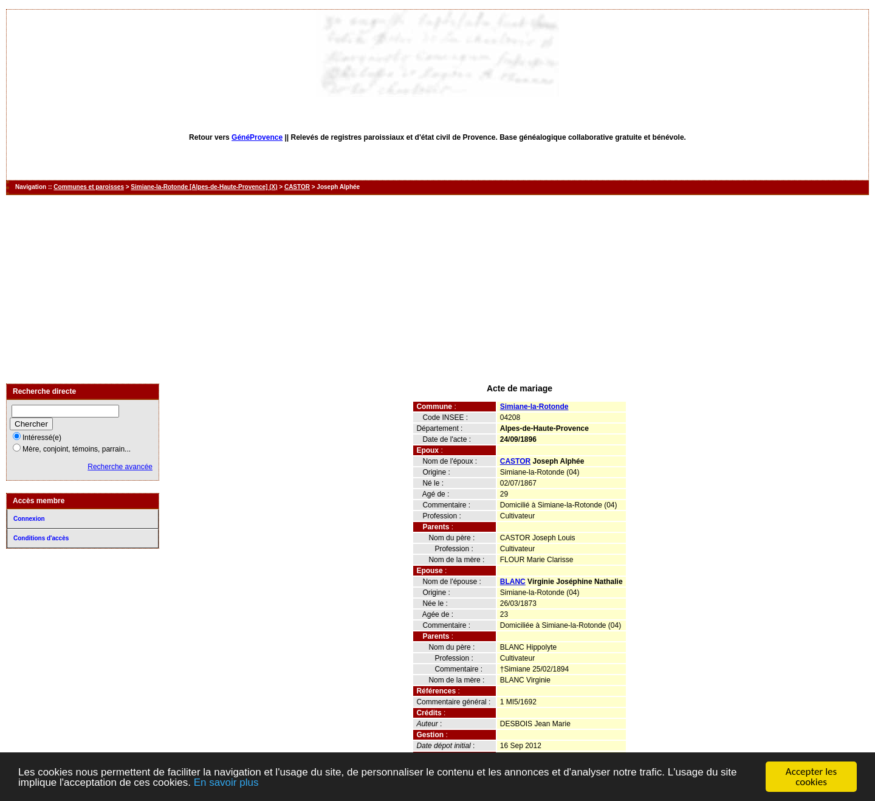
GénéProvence (257, 137)
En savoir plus (226, 783)
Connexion (29, 518)
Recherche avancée (120, 466)
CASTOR (297, 187)
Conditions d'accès (41, 538)
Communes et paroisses (88, 187)
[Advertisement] (437, 289)
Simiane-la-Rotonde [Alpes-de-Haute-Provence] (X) (204, 187)
